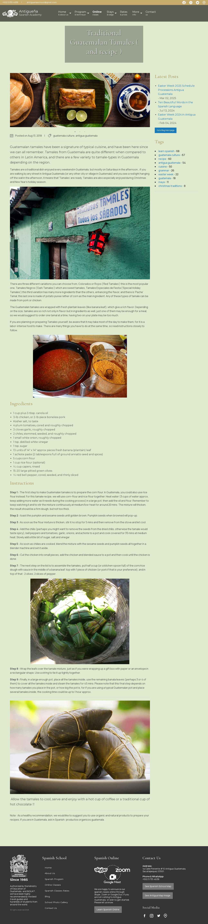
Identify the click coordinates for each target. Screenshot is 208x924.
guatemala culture (63, 135)
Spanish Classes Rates (57, 890)
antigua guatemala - (170, 162)
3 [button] (84, 129)
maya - (162, 182)
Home (48, 867)
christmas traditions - (171, 186)
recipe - (163, 159)
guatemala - (165, 178)
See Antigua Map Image (157, 895)
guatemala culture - (170, 155)
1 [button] (75, 129)
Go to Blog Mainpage (165, 130)
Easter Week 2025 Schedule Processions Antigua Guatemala (176, 90)
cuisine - (163, 166)
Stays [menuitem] (110, 13)
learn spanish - (167, 151)
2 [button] (80, 129)
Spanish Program (54, 879)
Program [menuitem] (80, 13)
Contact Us (51, 908)
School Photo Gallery (56, 902)
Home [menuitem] (63, 13)
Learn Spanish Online (108, 909)
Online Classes (53, 885)
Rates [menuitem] (123, 13)
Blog (47, 896)
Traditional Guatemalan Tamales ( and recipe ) (104, 42)
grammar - (164, 170)
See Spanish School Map (158, 886)
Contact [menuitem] (151, 13)
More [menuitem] (135, 13)
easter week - (167, 174)
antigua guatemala (86, 135)
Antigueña (30, 12)
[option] (80, 100)
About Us (50, 873)
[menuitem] (97, 13)
